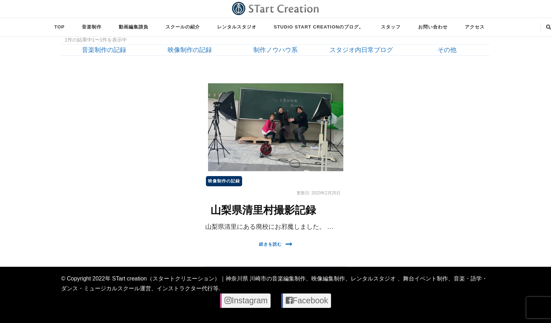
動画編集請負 (133, 27)
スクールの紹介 (183, 27)
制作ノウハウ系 (275, 49)
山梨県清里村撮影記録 (263, 210)
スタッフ (391, 27)
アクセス (475, 27)
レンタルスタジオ (237, 27)
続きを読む (275, 244)
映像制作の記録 (190, 49)
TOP (59, 27)
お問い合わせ (433, 27)
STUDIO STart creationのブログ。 (319, 27)
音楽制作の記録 (104, 49)
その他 (446, 49)
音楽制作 (92, 27)
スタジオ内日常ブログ (361, 49)
